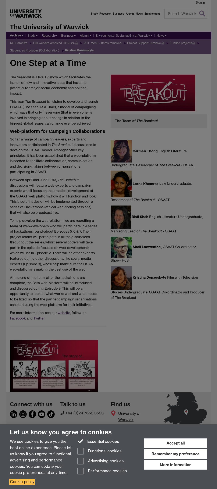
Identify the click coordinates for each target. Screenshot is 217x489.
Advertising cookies (100, 461)
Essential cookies (98, 441)
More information (176, 464)
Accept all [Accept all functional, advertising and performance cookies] (176, 443)
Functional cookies (99, 451)
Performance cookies (102, 471)
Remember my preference (176, 453)
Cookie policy (22, 481)
